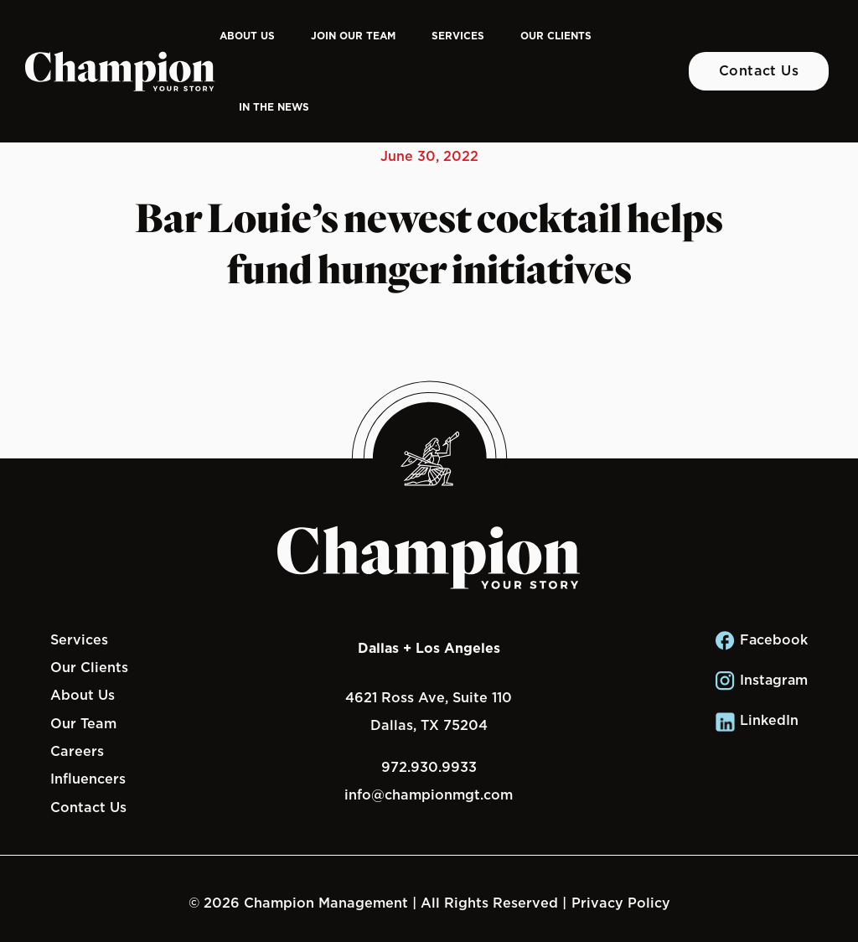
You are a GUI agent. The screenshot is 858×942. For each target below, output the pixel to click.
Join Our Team (353, 35)
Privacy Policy (620, 902)
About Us (247, 35)
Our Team (83, 723)
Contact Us (759, 70)
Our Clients (556, 35)
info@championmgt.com (428, 794)
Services (458, 35)
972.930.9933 (429, 766)
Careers (77, 751)
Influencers (88, 778)
